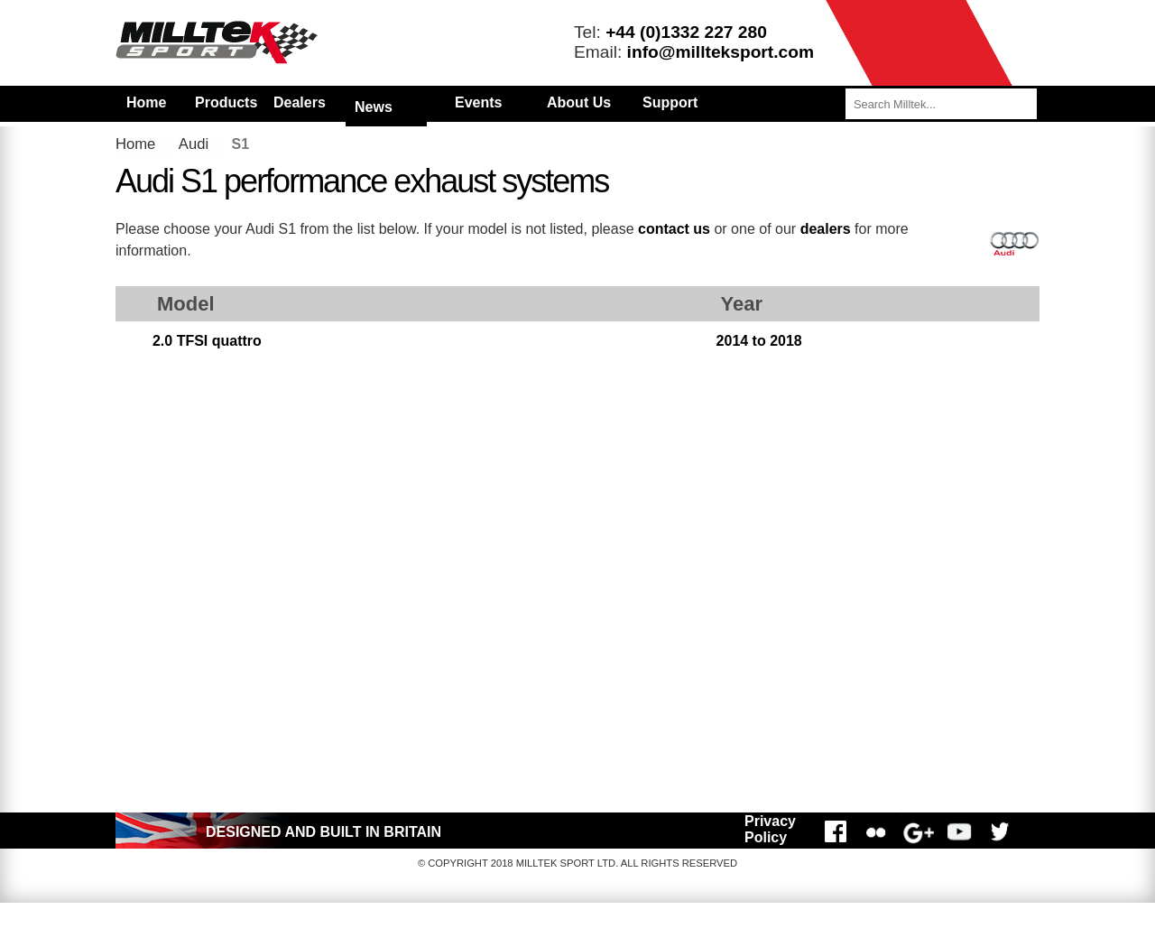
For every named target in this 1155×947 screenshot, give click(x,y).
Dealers (299, 102)
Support (670, 102)
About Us (579, 102)
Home (146, 102)
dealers (825, 229)
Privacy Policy (770, 829)
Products (226, 102)
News (374, 107)
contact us (674, 229)
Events (478, 102)
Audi (193, 144)
